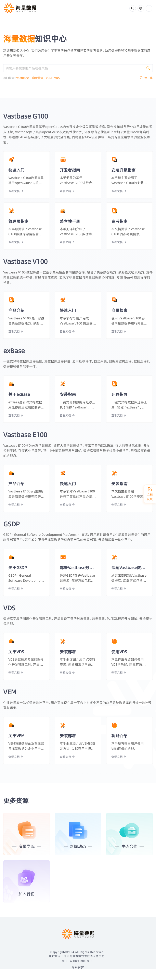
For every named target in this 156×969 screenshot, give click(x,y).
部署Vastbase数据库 (78, 567)
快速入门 (16, 170)
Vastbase (24, 78)
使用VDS (119, 651)
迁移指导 (119, 394)
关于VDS (16, 651)
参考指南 (119, 221)
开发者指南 (70, 170)
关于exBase (19, 394)
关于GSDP (17, 567)
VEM (50, 78)
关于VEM (16, 735)
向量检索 (39, 78)
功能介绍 (119, 735)
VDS (58, 78)
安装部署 (68, 651)
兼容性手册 (70, 221)
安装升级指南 (123, 170)
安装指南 (68, 394)
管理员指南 (18, 221)
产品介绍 (16, 310)
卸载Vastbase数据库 (129, 567)
